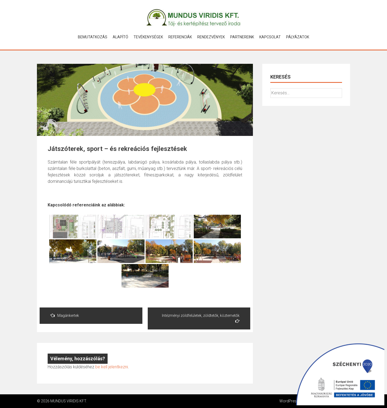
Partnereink (242, 37)
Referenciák (180, 37)
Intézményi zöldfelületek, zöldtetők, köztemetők (201, 318)
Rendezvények (211, 37)
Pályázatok (297, 37)
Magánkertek (64, 315)
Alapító (120, 37)
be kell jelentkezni (111, 366)
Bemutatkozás (92, 37)
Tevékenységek (148, 37)
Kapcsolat (270, 37)
